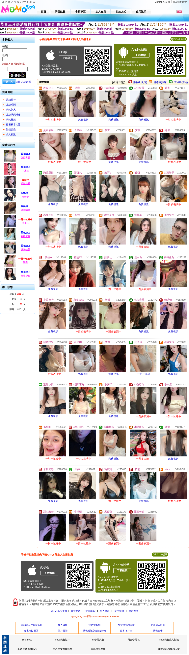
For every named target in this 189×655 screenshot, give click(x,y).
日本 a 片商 (126, 630)
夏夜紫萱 (25, 236)
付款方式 (133, 611)
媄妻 (25, 262)
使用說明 (119, 611)
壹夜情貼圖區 (31, 630)
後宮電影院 (94, 625)
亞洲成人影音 (158, 625)
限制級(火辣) (140, 82)
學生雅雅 (25, 183)
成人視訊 (11, 134)
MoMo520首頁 (162, 2)
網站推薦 (11, 119)
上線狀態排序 (13, 114)
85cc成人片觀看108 (31, 625)
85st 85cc (27, 639)
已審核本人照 (13, 124)
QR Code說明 (178, 39)
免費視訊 (83, 119)
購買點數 (75, 611)
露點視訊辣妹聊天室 (169, 649)
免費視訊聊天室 (126, 625)
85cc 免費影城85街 (27, 649)
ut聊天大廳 (98, 639)
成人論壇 (63, 625)
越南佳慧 (25, 249)
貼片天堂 (63, 630)
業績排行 (11, 99)
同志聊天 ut (133, 639)
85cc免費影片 (62, 639)
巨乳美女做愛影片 (62, 649)
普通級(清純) (181, 82)
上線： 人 (17, 293)
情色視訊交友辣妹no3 (94, 630)
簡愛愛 (25, 197)
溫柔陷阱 (25, 210)
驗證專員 (25, 157)
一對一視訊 (143, 373)
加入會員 (104, 611)
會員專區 (90, 611)
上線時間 (11, 104)
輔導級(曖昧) (160, 82)
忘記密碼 (26, 81)
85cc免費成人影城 (168, 639)
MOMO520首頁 (59, 611)
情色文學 (158, 630)
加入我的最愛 (180, 2)
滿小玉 (25, 222)
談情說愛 (11, 129)
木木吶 (25, 170)
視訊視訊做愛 (98, 649)
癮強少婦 (25, 275)
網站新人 (11, 109)
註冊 (18, 81)
